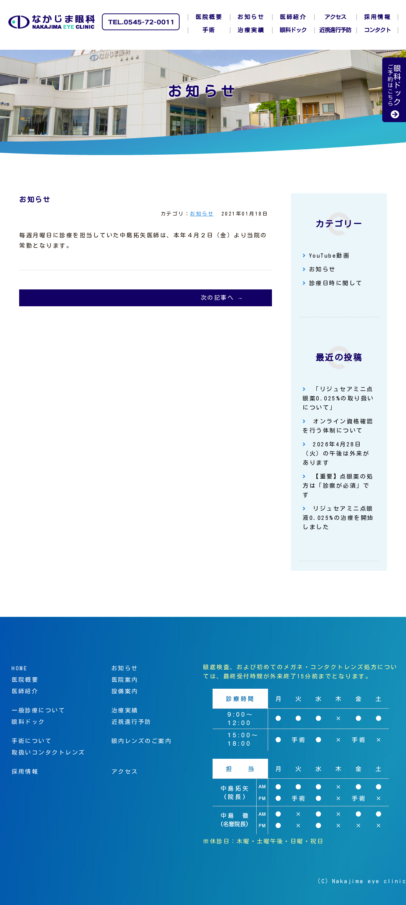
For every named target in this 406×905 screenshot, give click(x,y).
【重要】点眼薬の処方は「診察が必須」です (338, 486)
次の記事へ (217, 298)
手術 (209, 30)
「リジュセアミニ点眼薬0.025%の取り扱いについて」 (338, 398)
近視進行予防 (335, 30)
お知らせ (250, 17)
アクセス (335, 17)
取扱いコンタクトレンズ (48, 752)
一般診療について (38, 710)
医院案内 (124, 680)
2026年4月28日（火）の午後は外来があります (336, 453)
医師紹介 (293, 17)
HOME (19, 668)
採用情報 (377, 17)
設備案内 (124, 691)
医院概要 (208, 17)
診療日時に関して (336, 283)
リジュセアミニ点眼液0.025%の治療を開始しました (338, 518)
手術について (31, 741)
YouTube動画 (329, 255)
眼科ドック (293, 30)
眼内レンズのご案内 (141, 741)
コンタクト (377, 30)
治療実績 (250, 30)
